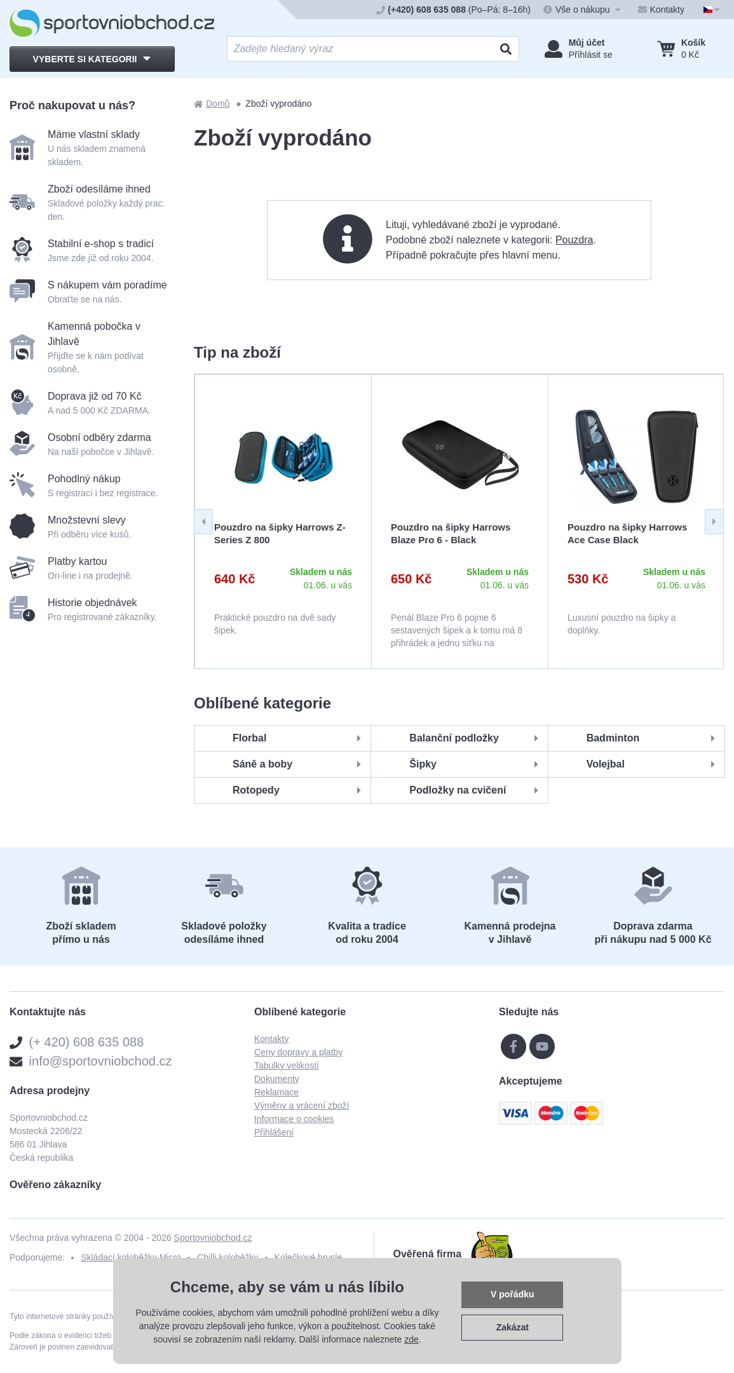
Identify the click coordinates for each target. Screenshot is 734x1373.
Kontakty (271, 1039)
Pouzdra (574, 239)
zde (411, 1339)
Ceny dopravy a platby (298, 1052)
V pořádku (512, 1294)
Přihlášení (274, 1132)
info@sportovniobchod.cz (100, 1061)
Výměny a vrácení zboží (301, 1105)
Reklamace (276, 1092)
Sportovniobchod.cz (213, 1238)
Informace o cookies (294, 1119)
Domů (211, 103)
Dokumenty (276, 1079)
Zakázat (512, 1327)
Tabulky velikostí (286, 1065)
